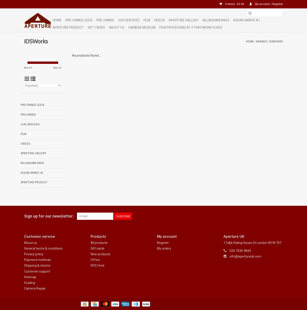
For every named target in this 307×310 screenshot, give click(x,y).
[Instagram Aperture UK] (279, 216)
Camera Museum (142, 27)
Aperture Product (68, 27)
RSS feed (97, 265)
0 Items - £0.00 (232, 4)
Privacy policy (33, 254)
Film (147, 20)
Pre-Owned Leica (78, 20)
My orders (164, 248)
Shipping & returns (37, 265)
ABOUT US (116, 27)
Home (57, 20)
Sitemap (30, 277)
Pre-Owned (105, 20)
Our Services (129, 20)
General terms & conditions (43, 248)
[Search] (265, 13)
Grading (29, 283)
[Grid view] (27, 79)
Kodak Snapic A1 (246, 20)
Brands (261, 41)
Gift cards (96, 27)
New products (100, 254)
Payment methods (37, 260)
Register (163, 243)
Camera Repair (35, 288)
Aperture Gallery (184, 20)
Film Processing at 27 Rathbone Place (190, 27)
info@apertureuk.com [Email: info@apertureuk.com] (245, 256)
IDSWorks (276, 41)
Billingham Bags (216, 20)
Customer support (37, 271)
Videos (159, 20)
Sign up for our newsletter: (49, 216)
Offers (95, 260)
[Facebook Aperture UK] (263, 216)
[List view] (33, 79)
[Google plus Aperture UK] (271, 216)
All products (99, 243)
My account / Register (266, 4)
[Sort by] (43, 85)
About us (30, 243)
